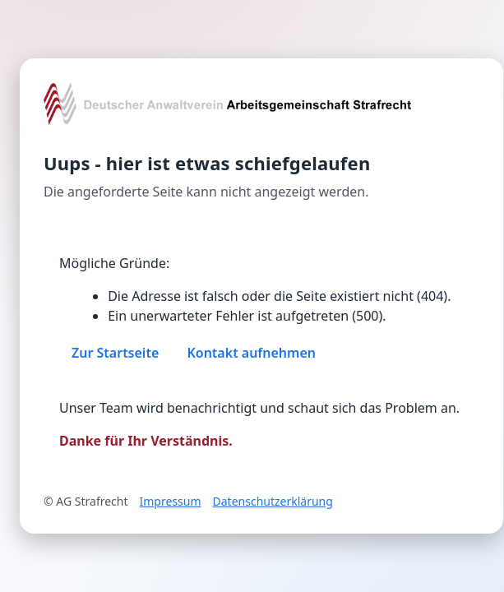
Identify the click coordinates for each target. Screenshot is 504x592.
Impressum (170, 501)
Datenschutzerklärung (273, 501)
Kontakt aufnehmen (251, 353)
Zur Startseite (115, 353)
